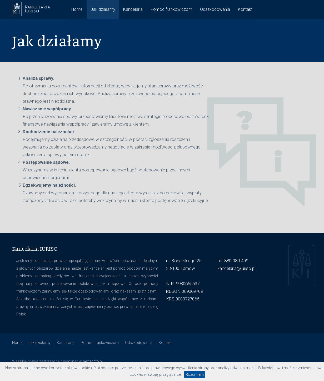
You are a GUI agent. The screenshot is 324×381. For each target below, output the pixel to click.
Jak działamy (103, 9)
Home (77, 9)
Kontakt (245, 9)
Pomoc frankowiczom (171, 9)
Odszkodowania (215, 9)
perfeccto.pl (93, 361)
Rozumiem (195, 374)
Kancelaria (133, 9)
